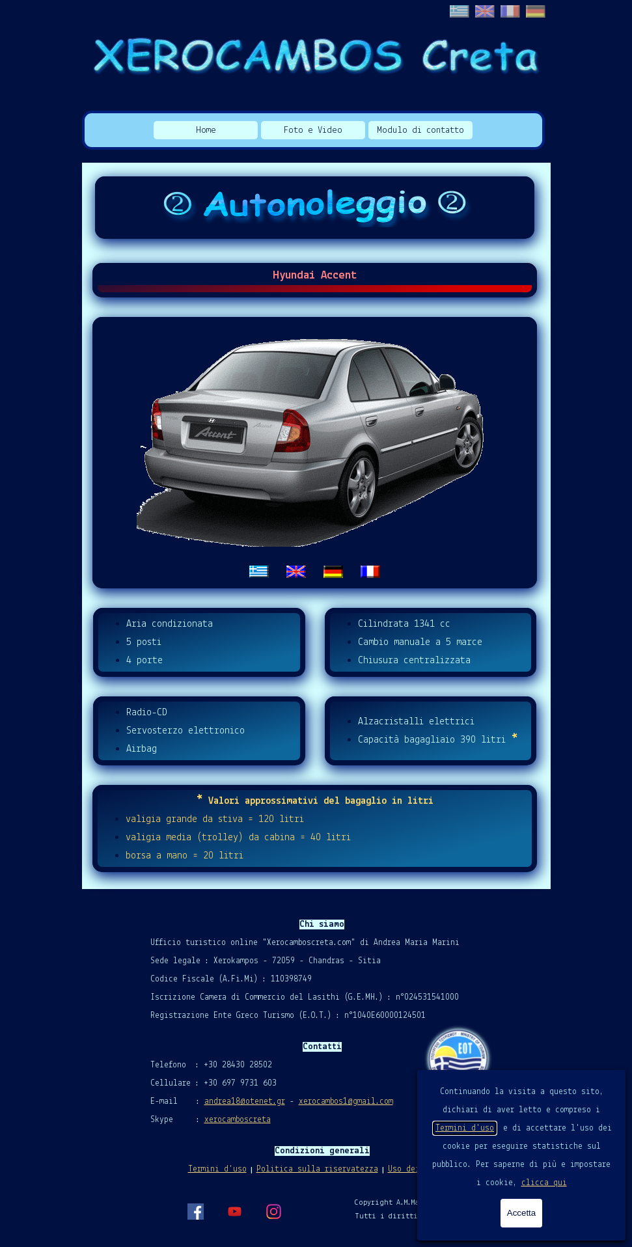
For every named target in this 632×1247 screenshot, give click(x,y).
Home (206, 130)
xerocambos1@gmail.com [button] (346, 1101)
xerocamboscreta (237, 1120)
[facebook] (195, 1211)
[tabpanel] (315, 452)
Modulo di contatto (420, 130)
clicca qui (544, 1183)
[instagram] (273, 1211)
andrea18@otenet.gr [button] (244, 1101)
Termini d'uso (464, 1128)
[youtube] (234, 1211)
